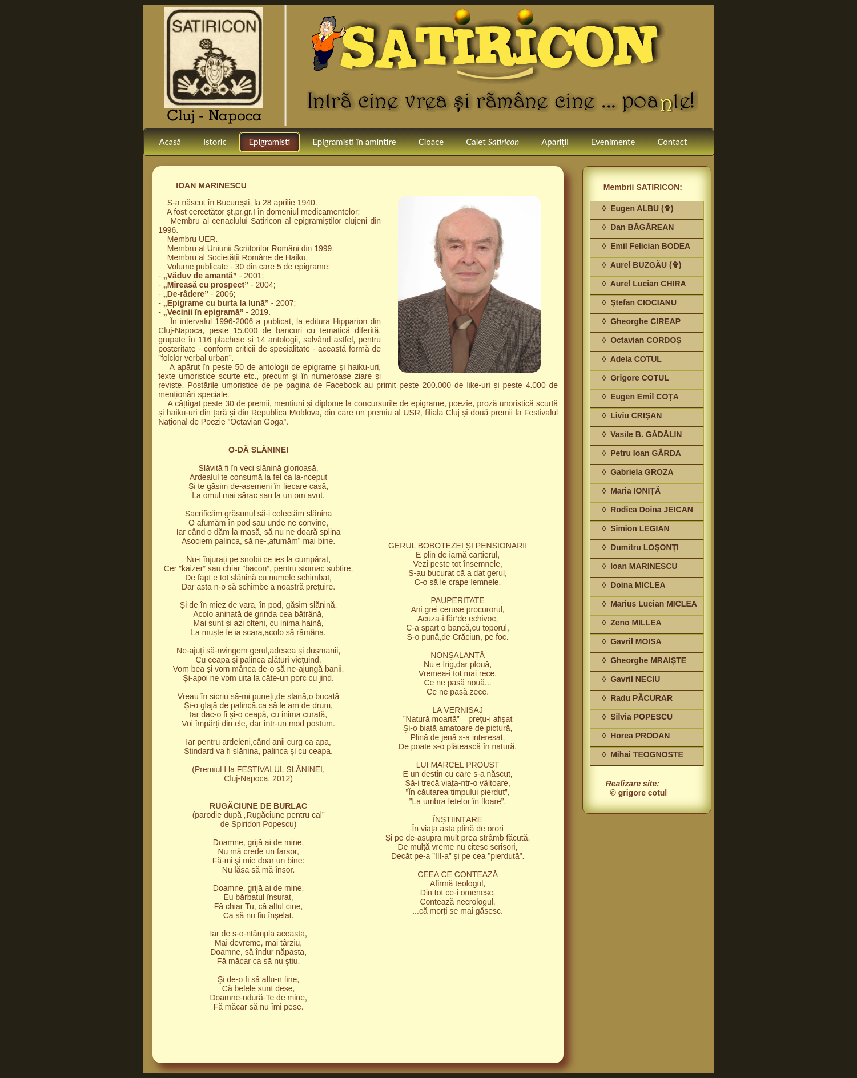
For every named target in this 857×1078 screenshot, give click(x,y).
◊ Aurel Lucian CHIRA (644, 283)
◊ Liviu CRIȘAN (632, 415)
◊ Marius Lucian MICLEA (649, 603)
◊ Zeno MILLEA (631, 622)
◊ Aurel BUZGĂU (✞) (641, 264)
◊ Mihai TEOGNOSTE (642, 754)
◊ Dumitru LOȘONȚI (640, 547)
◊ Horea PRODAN (636, 735)
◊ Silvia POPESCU (637, 716)
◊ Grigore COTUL (635, 377)
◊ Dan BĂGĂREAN (638, 227)
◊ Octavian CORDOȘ (641, 340)
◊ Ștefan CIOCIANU (639, 302)
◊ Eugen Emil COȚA (640, 396)
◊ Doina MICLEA (633, 585)
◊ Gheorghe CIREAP (641, 321)
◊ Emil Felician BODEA (646, 246)
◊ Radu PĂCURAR (637, 697)
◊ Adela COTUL (631, 359)
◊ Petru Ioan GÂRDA (641, 453)
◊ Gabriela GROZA (637, 472)
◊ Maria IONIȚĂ (631, 490)
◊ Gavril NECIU (631, 679)
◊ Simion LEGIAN (635, 528)
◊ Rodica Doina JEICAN (647, 509)
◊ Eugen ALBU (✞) (637, 208)
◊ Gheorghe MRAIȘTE (644, 660)
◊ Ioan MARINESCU (639, 566)
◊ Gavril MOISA (631, 641)
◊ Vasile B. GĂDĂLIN (642, 434)
